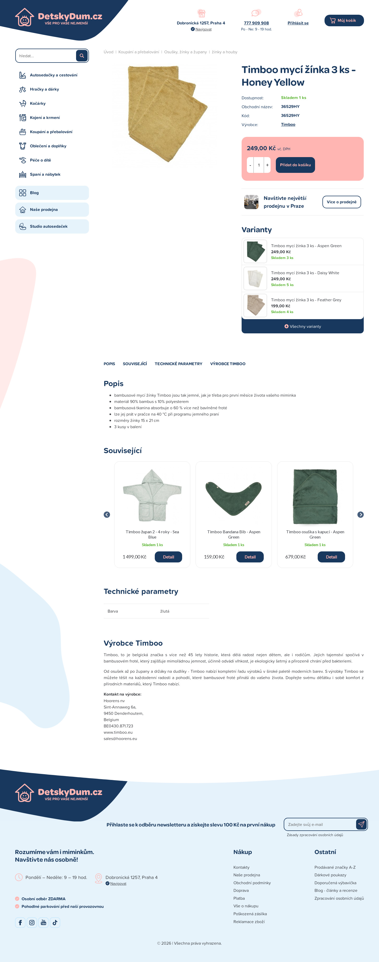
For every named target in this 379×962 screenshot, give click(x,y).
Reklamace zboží (249, 921)
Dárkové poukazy (330, 875)
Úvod (108, 52)
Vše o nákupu (245, 906)
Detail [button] (168, 556)
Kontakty (241, 867)
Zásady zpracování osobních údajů (315, 834)
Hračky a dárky (44, 89)
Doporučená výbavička (335, 883)
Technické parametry (178, 363)
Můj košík (347, 20)
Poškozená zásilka (250, 914)
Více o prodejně (342, 202)
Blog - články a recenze (336, 890)
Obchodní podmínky (252, 883)
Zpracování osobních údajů (339, 898)
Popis (109, 363)
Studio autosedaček (49, 226)
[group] (152, 515)
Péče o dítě (40, 160)
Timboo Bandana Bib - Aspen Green (233, 534)
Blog (34, 193)
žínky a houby (224, 52)
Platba (239, 898)
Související (135, 363)
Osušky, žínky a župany (185, 52)
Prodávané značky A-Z (335, 867)
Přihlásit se (298, 23)
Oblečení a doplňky (48, 146)
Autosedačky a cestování (53, 75)
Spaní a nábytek (45, 174)
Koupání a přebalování (51, 132)
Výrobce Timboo (228, 363)
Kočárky (38, 103)
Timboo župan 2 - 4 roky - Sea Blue (152, 534)
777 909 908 (256, 23)
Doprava (241, 890)
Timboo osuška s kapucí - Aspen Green (315, 534)
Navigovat (204, 29)
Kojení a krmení (45, 118)
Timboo (288, 124)
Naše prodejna (44, 209)
